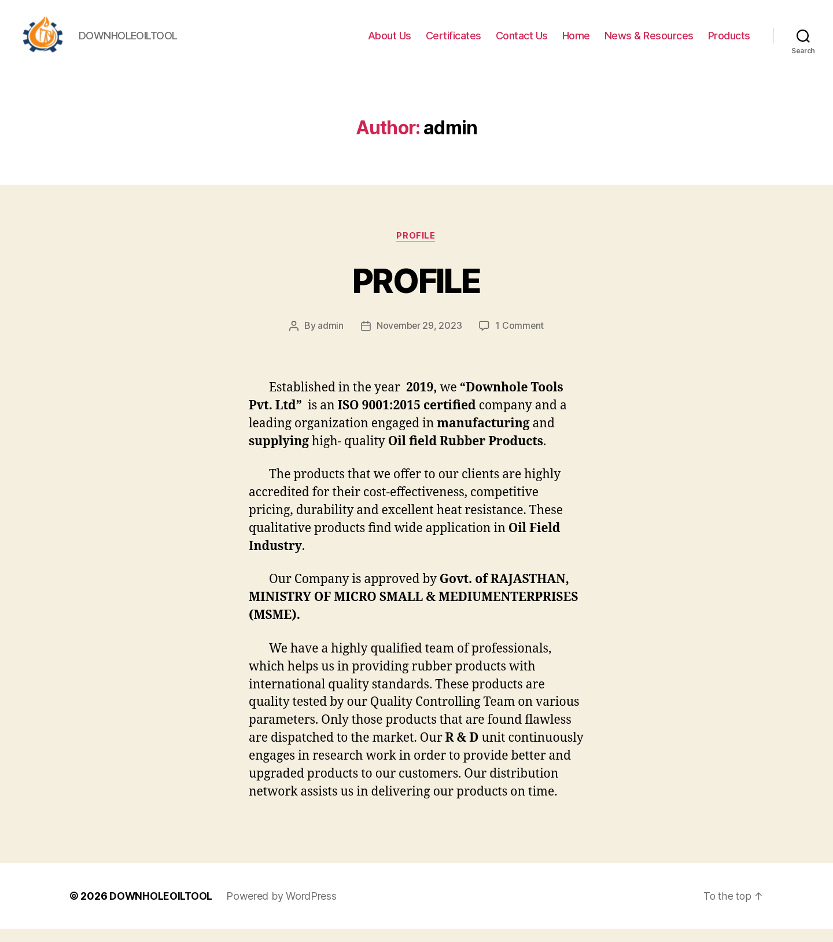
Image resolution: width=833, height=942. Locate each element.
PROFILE (416, 293)
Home (576, 42)
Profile (416, 249)
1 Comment (520, 339)
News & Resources (649, 42)
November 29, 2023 (418, 339)
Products (729, 42)
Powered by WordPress (282, 909)
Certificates (453, 42)
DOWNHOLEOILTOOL (161, 909)
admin (330, 339)
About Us (389, 42)
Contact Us (522, 42)
